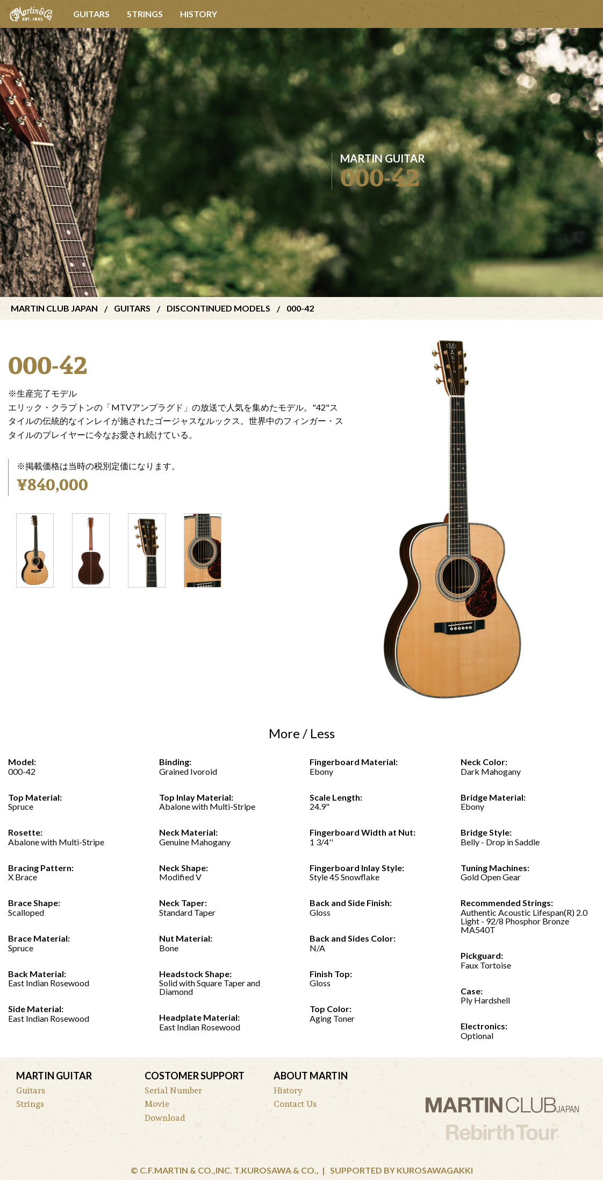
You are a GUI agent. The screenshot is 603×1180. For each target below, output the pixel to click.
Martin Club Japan (54, 308)
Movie (157, 1104)
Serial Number (173, 1090)
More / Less (302, 733)
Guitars (91, 14)
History (198, 14)
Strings (145, 14)
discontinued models (218, 308)
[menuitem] (32, 14)
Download (165, 1118)
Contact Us (295, 1104)
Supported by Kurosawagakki (401, 1170)
